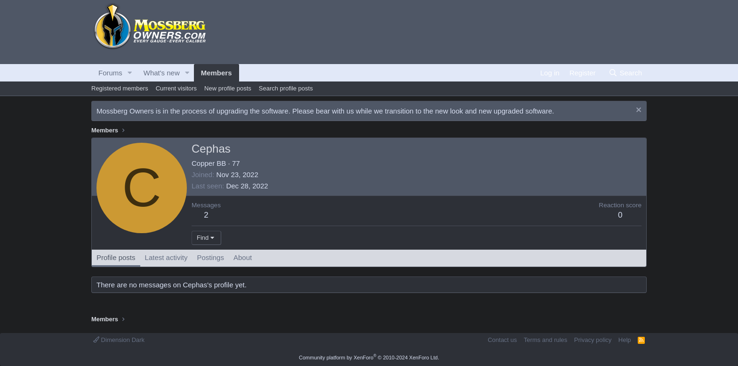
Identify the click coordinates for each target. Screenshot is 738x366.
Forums (110, 73)
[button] (129, 72)
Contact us (502, 339)
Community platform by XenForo (369, 357)
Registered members (119, 88)
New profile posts (227, 88)
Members (216, 73)
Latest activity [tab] (166, 257)
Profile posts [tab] (116, 257)
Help (624, 339)
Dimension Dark (118, 339)
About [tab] (242, 257)
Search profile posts (286, 88)
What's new (162, 73)
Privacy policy (592, 339)
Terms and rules (545, 339)
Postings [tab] (210, 257)
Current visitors (176, 88)
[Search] (625, 72)
